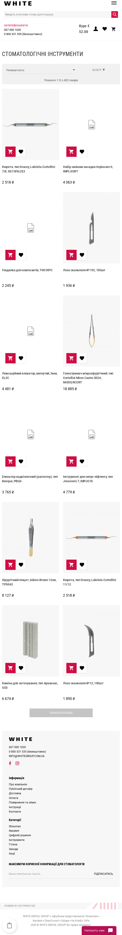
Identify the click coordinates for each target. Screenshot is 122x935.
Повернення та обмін (22, 802)
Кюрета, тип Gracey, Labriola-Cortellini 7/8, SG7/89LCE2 (28, 169)
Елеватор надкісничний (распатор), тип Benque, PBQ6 (30, 479)
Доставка (15, 793)
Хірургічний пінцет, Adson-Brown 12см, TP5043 (29, 582)
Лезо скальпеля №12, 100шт (83, 683)
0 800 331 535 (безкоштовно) (23, 34)
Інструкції (15, 807)
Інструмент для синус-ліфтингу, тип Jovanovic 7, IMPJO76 (88, 479)
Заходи (13, 849)
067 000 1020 (12, 29)
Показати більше (61, 712)
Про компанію (18, 784)
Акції (12, 853)
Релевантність (42, 70)
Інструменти (16, 840)
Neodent (14, 830)
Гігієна (13, 844)
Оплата (13, 798)
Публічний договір (21, 788)
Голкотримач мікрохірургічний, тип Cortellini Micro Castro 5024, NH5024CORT (88, 378)
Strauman (15, 826)
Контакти (15, 811)
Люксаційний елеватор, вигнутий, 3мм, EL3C (29, 376)
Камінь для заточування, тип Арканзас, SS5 (30, 685)
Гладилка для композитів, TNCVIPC (27, 270)
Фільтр (98, 70)
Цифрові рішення (20, 835)
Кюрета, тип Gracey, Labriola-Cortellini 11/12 (89, 582)
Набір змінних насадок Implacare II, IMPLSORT (88, 169)
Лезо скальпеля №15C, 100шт (84, 270)
